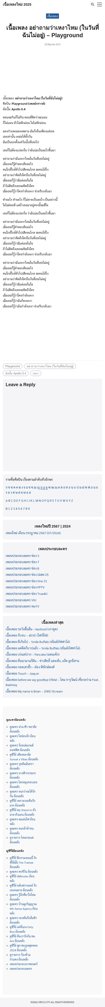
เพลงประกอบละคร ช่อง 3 (22, 556)
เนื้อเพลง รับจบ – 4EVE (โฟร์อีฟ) (27, 635)
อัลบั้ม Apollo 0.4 (15, 373)
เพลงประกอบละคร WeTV (22, 606)
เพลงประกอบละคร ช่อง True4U (26, 593)
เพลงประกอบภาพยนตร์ (24, 964)
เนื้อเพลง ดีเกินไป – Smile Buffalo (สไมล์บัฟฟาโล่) (38, 642)
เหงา (36, 373)
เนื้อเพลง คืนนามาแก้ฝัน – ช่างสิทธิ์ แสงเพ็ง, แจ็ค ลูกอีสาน (42, 661)
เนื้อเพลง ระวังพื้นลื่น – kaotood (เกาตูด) (32, 629)
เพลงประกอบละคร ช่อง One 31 (26, 581)
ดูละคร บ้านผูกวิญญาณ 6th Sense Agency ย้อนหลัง (24, 908)
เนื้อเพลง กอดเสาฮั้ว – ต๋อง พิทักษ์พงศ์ (30, 667)
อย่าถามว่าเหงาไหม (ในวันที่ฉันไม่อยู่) (50, 366)
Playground (12, 366)
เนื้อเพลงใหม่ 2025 (17, 4)
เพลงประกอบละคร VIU (21, 600)
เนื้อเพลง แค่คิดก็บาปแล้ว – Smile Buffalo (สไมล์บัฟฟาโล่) (43, 648)
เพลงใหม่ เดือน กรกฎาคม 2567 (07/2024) (33, 533)
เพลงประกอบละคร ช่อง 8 (22, 568)
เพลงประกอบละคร (21, 968)
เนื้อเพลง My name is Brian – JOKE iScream (34, 691)
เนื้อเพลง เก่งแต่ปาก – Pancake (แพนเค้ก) (32, 654)
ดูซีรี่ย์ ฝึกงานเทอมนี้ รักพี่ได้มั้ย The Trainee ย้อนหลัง (23, 862)
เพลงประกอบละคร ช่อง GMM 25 (27, 574)
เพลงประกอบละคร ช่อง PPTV (25, 587)
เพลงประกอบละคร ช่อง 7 (22, 562)
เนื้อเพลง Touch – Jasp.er (22, 673)
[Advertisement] (52, 71)
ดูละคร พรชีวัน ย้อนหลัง (24, 871)
